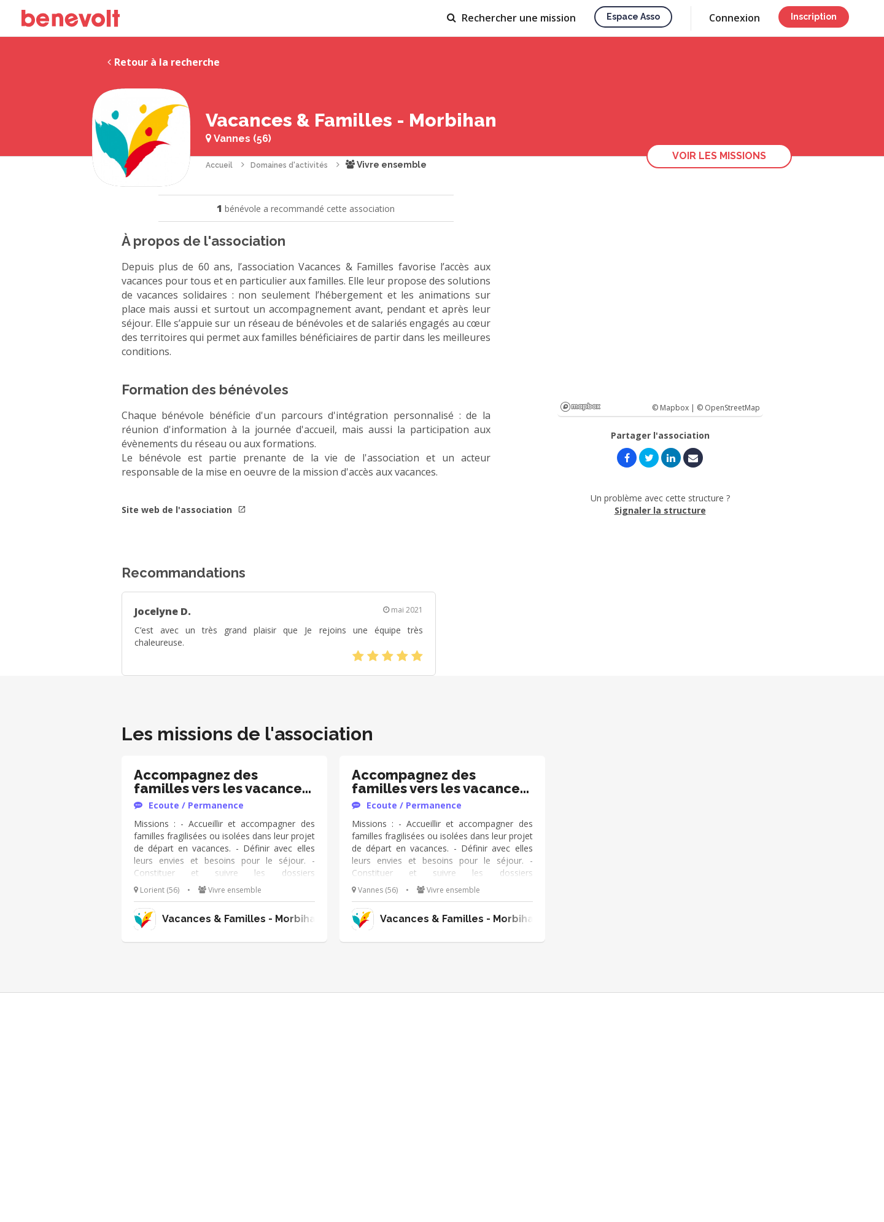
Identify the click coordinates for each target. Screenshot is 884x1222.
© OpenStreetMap (728, 407)
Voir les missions (719, 156)
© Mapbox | (674, 407)
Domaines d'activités (289, 165)
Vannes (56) (238, 138)
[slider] (387, 656)
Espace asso (633, 17)
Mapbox (580, 407)
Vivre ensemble (386, 165)
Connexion (734, 18)
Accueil (219, 165)
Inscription (814, 17)
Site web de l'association (184, 509)
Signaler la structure (660, 510)
